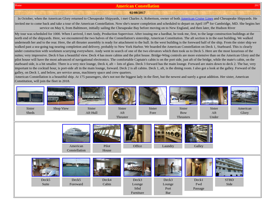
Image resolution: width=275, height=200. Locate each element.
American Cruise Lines (197, 18)
